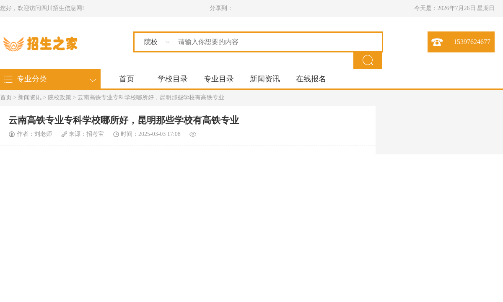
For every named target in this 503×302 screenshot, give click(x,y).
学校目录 (173, 79)
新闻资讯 (265, 79)
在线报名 (311, 79)
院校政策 (59, 97)
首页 (126, 79)
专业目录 (219, 79)
